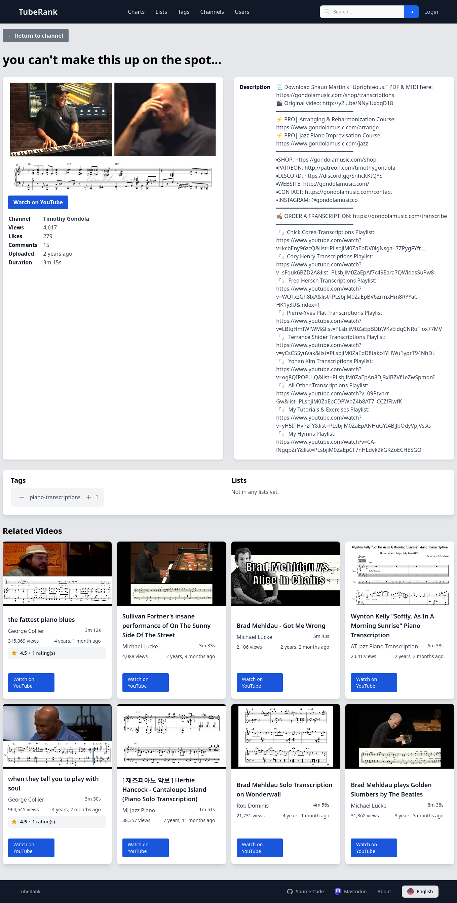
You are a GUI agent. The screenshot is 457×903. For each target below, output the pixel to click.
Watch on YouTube (38, 202)
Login (431, 11)
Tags (184, 11)
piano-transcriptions (55, 497)
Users (242, 11)
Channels (212, 11)
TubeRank (30, 891)
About (384, 891)
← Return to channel (35, 35)
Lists (161, 11)
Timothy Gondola (66, 218)
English (420, 891)
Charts (136, 11)
